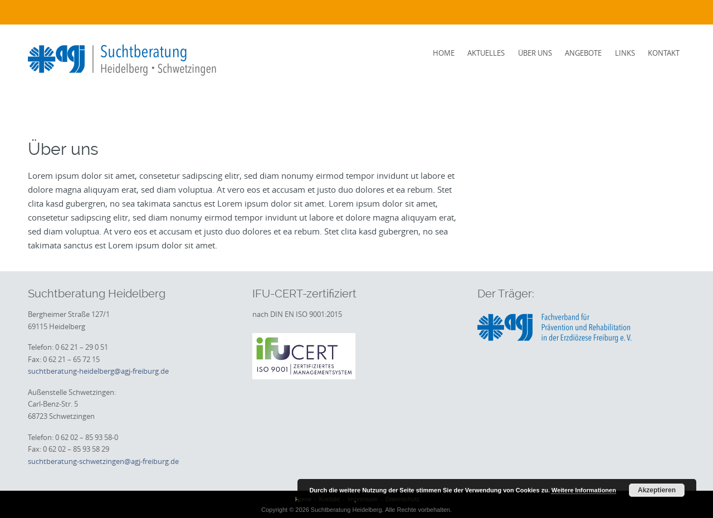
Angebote (583, 53)
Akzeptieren (657, 490)
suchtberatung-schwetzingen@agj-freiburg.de (103, 461)
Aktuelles (486, 53)
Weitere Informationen (583, 490)
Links (625, 53)
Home (444, 53)
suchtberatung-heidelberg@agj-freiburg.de (98, 371)
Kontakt (664, 53)
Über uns (535, 53)
